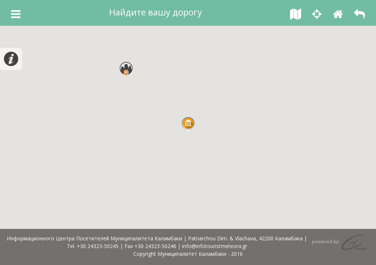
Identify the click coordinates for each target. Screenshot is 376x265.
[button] (188, 124)
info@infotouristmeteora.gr (214, 246)
